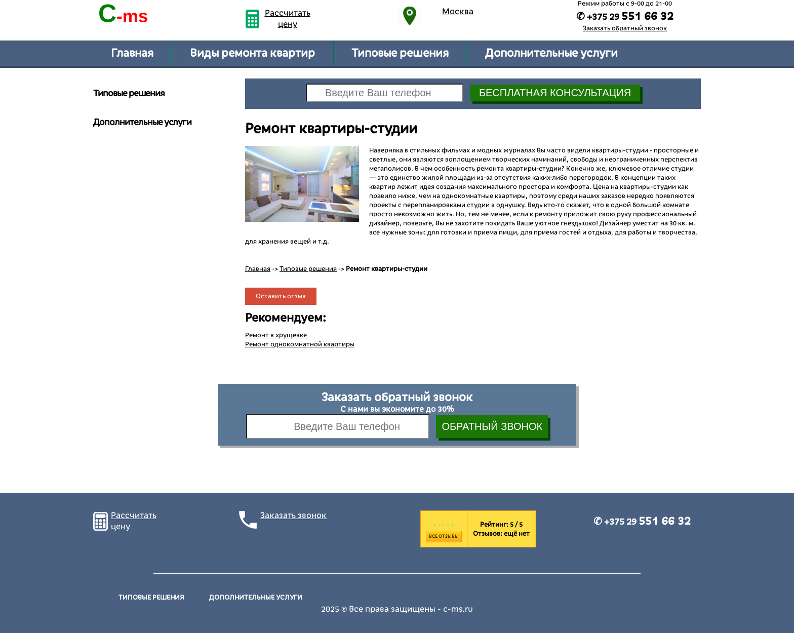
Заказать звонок (293, 515)
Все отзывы (444, 536)
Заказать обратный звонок (625, 28)
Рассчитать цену (287, 19)
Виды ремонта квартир (252, 53)
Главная (132, 53)
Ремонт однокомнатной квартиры (299, 344)
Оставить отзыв (281, 296)
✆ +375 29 (642, 522)
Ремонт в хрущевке (276, 335)
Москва (457, 11)
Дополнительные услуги (551, 53)
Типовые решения (400, 53)
